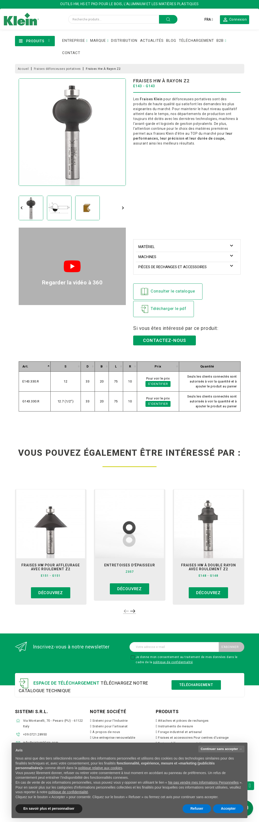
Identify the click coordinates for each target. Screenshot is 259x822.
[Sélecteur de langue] (208, 19)
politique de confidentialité (173, 662)
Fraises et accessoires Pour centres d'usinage (193, 737)
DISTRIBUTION (124, 40)
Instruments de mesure (175, 726)
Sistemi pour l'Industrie (110, 720)
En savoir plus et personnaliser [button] (48, 808)
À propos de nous (106, 732)
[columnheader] (34, 366)
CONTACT (71, 53)
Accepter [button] (228, 808)
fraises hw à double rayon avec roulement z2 (208, 567)
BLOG (171, 40)
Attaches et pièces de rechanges (183, 720)
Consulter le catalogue (168, 291)
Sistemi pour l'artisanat (110, 726)
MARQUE (98, 40)
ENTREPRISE (73, 40)
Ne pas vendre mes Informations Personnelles (203, 782)
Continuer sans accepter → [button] (221, 749)
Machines (147, 257)
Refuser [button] (196, 808)
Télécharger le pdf (163, 309)
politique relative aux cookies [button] (100, 768)
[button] (234, 19)
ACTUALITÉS (152, 40)
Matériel (146, 247)
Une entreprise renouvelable (113, 737)
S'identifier (158, 384)
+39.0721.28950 (35, 734)
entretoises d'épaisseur (129, 565)
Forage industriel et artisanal (180, 732)
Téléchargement (196, 685)
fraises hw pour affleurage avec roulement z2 (50, 567)
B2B (220, 40)
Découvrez (50, 592)
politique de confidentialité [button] (68, 792)
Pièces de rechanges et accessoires (172, 267)
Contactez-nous (164, 340)
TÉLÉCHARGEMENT (196, 40)
